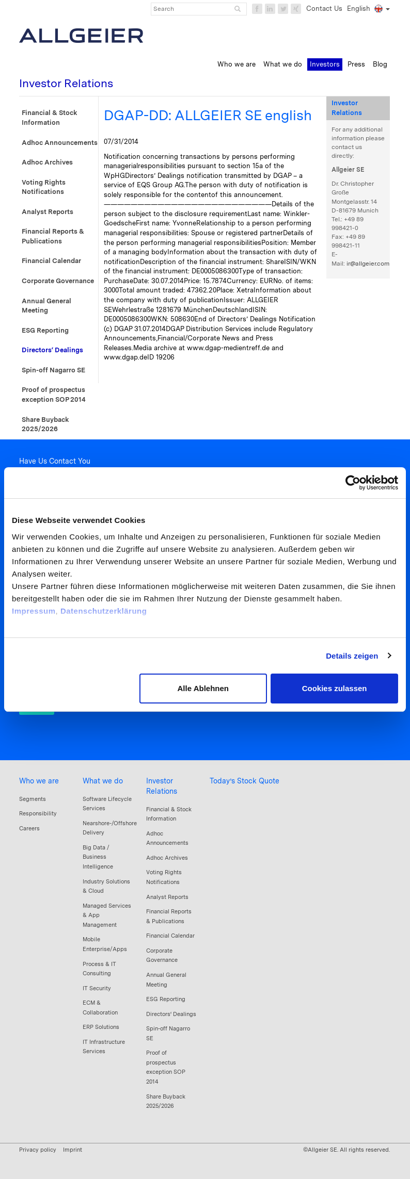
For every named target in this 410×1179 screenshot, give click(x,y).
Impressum (34, 611)
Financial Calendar (51, 261)
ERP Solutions (101, 1026)
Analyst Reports (47, 212)
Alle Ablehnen (203, 688)
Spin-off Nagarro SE (53, 370)
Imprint (72, 1149)
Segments (32, 799)
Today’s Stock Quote (244, 781)
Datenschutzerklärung (103, 611)
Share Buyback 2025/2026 (45, 424)
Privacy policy (37, 1149)
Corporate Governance (58, 281)
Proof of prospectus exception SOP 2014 (54, 394)
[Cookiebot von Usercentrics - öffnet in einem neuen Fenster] (353, 482)
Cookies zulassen (334, 688)
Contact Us (324, 8)
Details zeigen (352, 655)
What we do (103, 781)
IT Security (97, 988)
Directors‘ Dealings (52, 350)
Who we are (39, 781)
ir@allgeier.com (367, 263)
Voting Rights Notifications (44, 187)
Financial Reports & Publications (53, 236)
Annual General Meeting (46, 306)
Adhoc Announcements (60, 142)
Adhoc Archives (47, 162)
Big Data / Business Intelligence (98, 857)
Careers (29, 828)
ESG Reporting (45, 330)
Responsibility (38, 813)
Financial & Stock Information (49, 117)
